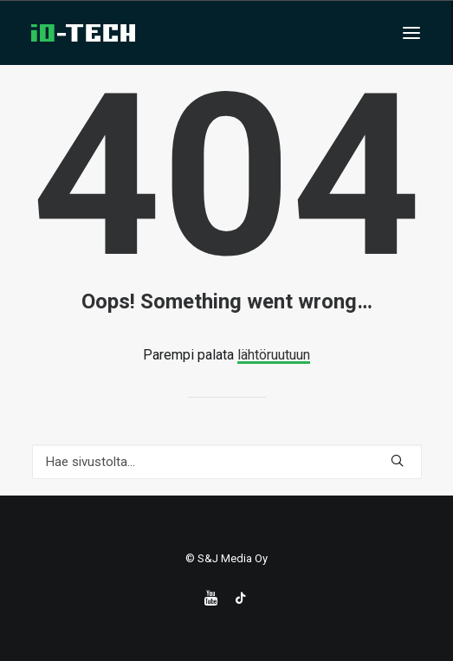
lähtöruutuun (273, 355)
